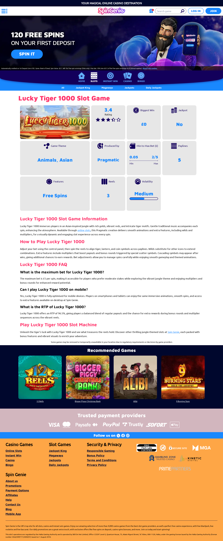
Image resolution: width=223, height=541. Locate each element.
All (62, 87)
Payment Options (17, 490)
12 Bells (40, 401)
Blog (9, 509)
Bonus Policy (96, 455)
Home (81, 81)
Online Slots (14, 450)
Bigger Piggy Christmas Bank (88, 401)
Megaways (56, 455)
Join (213, 11)
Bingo (141, 81)
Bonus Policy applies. (150, 68)
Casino (127, 81)
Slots (94, 81)
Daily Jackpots (59, 464)
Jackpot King (58, 450)
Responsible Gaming (101, 450)
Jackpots (55, 460)
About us (12, 481)
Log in (196, 11)
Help (9, 499)
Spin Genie (173, 331)
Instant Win (110, 81)
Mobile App (13, 513)
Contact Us (13, 504)
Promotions (13, 485)
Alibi (135, 401)
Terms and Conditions (101, 460)
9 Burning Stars (183, 401)
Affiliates (12, 495)
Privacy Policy (97, 464)
